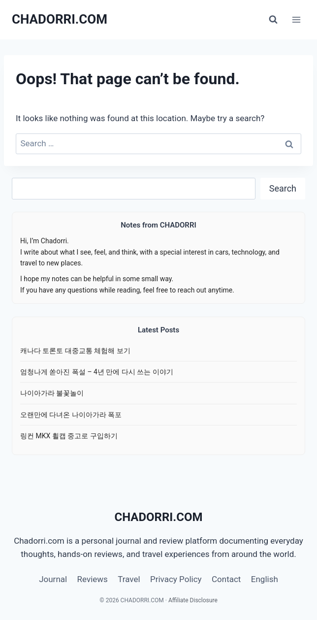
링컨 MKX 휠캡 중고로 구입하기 (69, 436)
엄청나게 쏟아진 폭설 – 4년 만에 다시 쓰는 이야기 (96, 372)
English (264, 579)
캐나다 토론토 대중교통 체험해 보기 (75, 351)
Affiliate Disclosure (193, 600)
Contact (226, 579)
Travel (129, 579)
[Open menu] (296, 19)
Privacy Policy (176, 579)
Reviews (92, 579)
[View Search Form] (273, 20)
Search (282, 188)
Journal (53, 579)
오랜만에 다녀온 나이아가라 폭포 (71, 415)
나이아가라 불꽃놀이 (52, 393)
